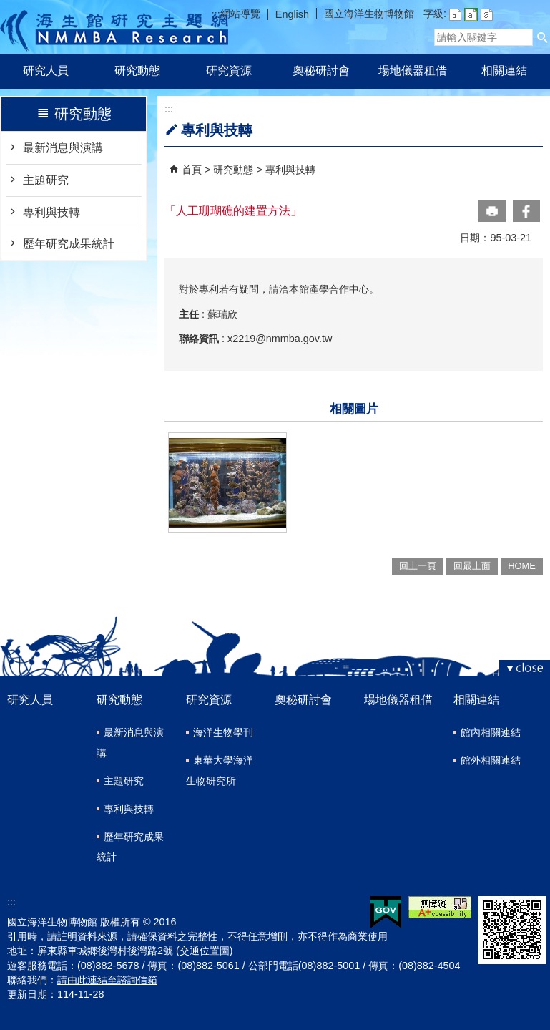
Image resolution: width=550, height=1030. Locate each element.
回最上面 (472, 565)
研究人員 (46, 70)
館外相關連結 (491, 760)
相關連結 (504, 70)
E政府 (385, 912)
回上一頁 (417, 565)
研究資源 (229, 70)
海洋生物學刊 (223, 732)
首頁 (192, 169)
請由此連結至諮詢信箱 (107, 980)
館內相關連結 (491, 732)
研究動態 (137, 70)
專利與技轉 (51, 212)
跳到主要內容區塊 (7, 7)
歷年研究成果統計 (68, 244)
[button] (543, 37)
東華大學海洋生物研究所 (219, 770)
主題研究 (46, 180)
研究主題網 (114, 27)
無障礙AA (439, 907)
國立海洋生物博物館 (369, 13)
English (292, 14)
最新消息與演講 (63, 148)
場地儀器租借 (412, 70)
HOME (522, 565)
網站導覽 (240, 13)
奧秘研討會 (321, 70)
